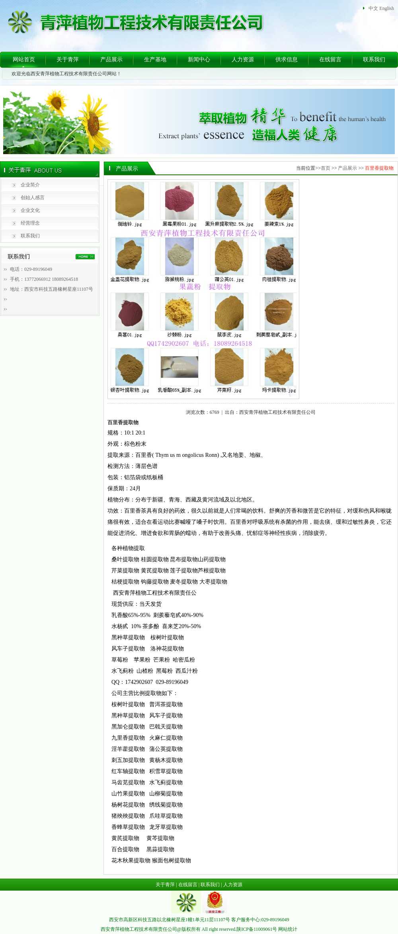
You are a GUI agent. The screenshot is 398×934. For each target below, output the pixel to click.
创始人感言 (33, 197)
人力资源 (243, 60)
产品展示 (111, 60)
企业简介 (30, 185)
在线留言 (330, 60)
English (386, 8)
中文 (373, 8)
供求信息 (286, 60)
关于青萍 (68, 60)
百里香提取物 (379, 168)
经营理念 (30, 223)
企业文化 (30, 210)
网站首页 (24, 60)
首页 (325, 168)
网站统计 (287, 929)
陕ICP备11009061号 (256, 929)
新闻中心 (199, 60)
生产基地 (155, 60)
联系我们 (374, 60)
